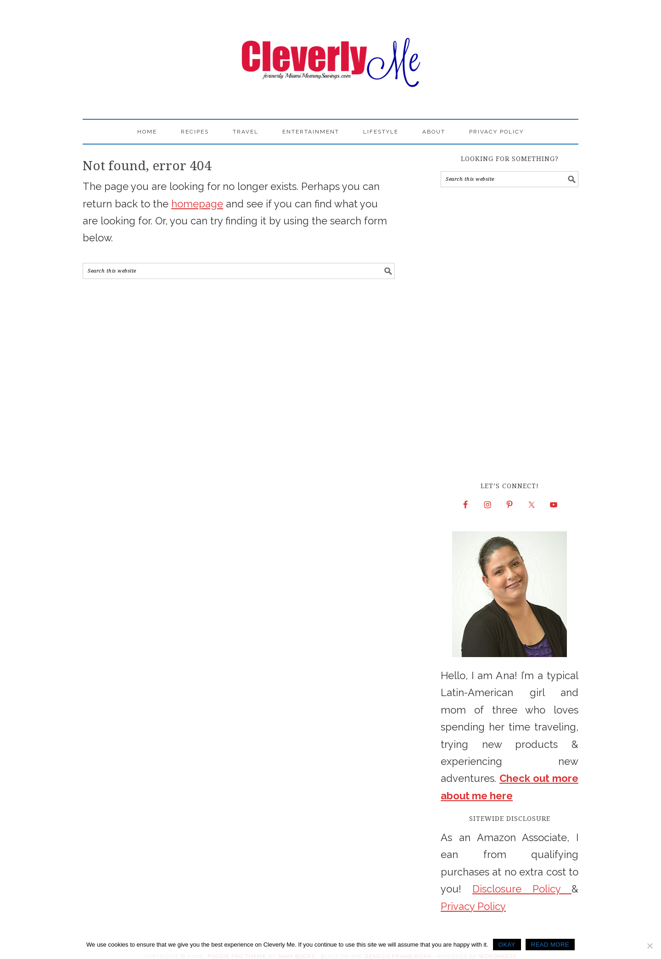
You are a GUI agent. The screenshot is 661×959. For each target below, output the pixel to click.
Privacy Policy (473, 906)
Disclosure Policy (521, 889)
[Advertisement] (509, 334)
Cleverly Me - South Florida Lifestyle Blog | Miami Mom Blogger (330, 55)
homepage (197, 204)
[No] (649, 945)
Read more (550, 944)
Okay (507, 944)
